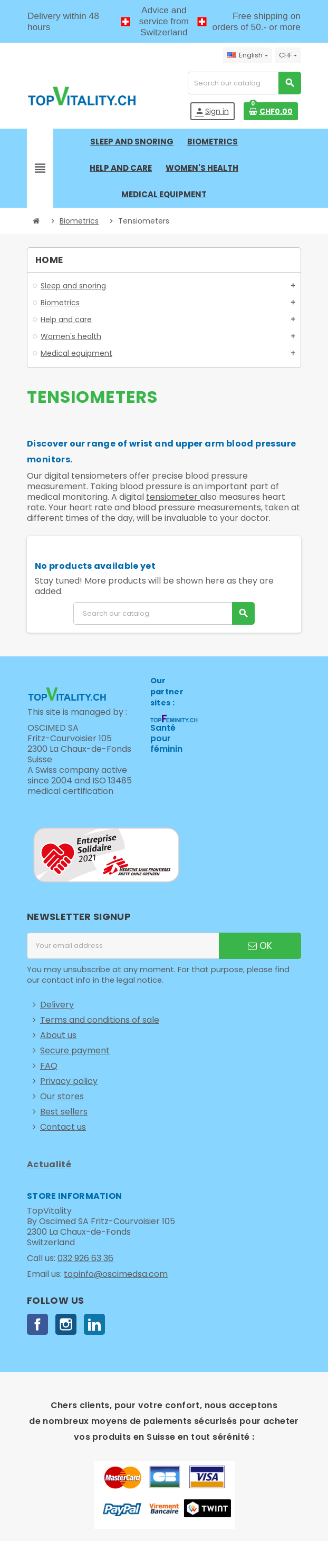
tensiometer (173, 497)
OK (260, 945)
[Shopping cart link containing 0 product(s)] (271, 111)
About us (58, 1035)
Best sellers (64, 1112)
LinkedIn (94, 1324)
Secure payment (75, 1050)
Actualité (49, 1164)
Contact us (63, 1127)
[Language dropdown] (247, 55)
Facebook (37, 1324)
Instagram (65, 1324)
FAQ (48, 1066)
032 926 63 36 (85, 1258)
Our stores (62, 1096)
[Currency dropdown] (288, 55)
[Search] (244, 83)
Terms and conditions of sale (99, 1020)
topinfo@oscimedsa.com (116, 1274)
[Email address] (123, 946)
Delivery (57, 1005)
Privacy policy (69, 1081)
